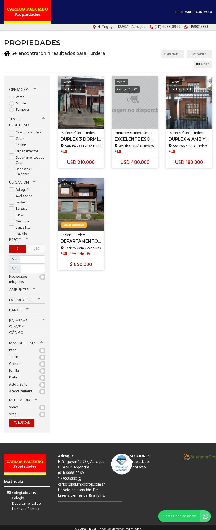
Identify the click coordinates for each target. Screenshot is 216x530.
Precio (18, 237)
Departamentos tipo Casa (26, 157)
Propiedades (184, 12)
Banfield (20, 199)
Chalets (19, 142)
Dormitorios (24, 297)
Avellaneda (22, 193)
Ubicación (22, 179)
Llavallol (20, 230)
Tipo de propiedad (27, 119)
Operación (22, 87)
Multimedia (23, 397)
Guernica (20, 218)
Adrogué (20, 186)
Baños (19, 307)
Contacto (204, 12)
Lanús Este (21, 224)
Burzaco (20, 205)
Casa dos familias (26, 129)
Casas (18, 135)
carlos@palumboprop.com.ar (81, 481)
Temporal (21, 106)
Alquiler (19, 100)
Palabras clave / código (27, 323)
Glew (18, 212)
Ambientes (22, 287)
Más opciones (26, 340)
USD (36, 245)
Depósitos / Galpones (21, 169)
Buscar (22, 419)
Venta (18, 94)
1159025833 (69, 475)
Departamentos (25, 148)
